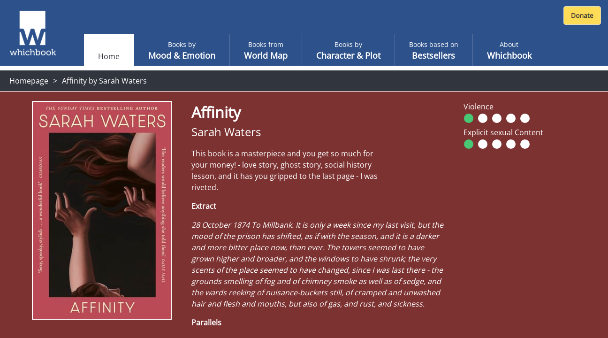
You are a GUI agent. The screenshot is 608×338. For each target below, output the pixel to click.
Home (109, 56)
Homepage (28, 81)
